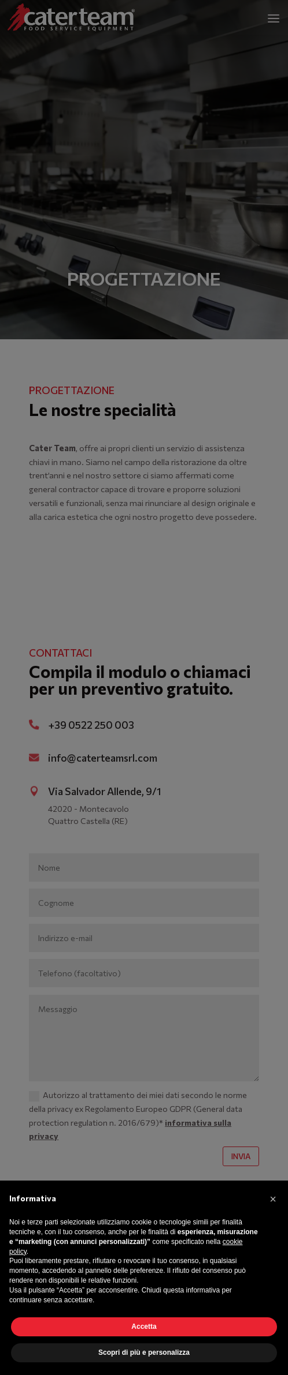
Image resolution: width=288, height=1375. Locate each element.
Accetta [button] (143, 1326)
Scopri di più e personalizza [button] (144, 1352)
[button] (273, 1199)
